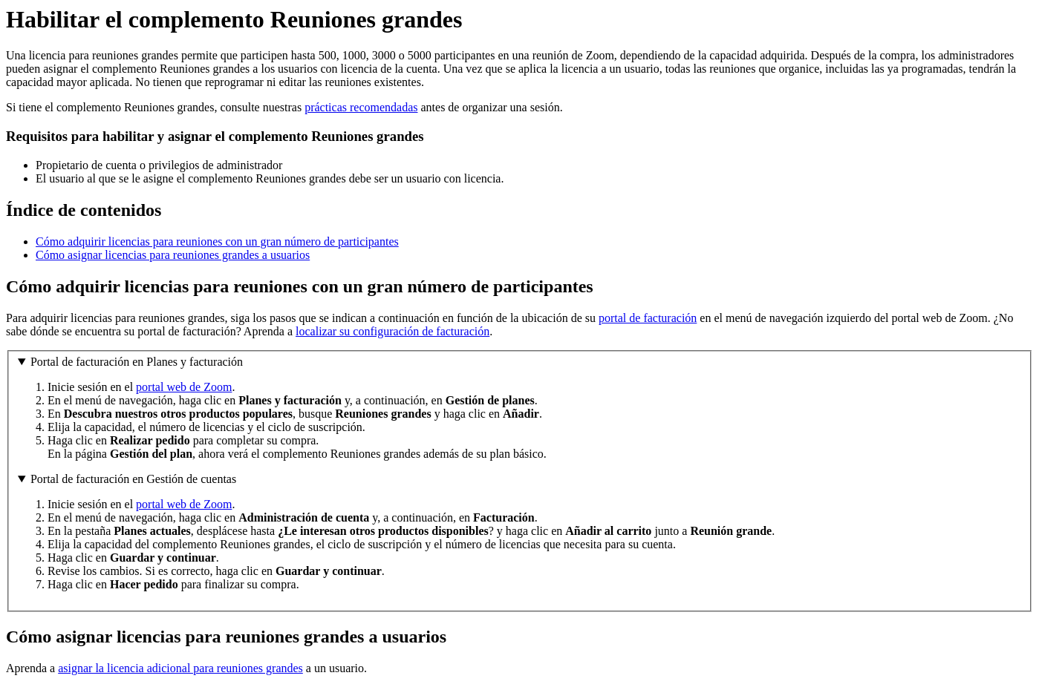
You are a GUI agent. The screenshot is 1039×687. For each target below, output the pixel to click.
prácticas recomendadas (360, 107)
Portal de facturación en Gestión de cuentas (133, 479)
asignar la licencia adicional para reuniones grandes (180, 668)
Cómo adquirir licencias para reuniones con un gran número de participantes (217, 241)
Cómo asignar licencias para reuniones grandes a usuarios (173, 255)
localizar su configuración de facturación (392, 331)
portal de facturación (648, 318)
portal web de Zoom (184, 387)
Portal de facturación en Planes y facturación (136, 361)
